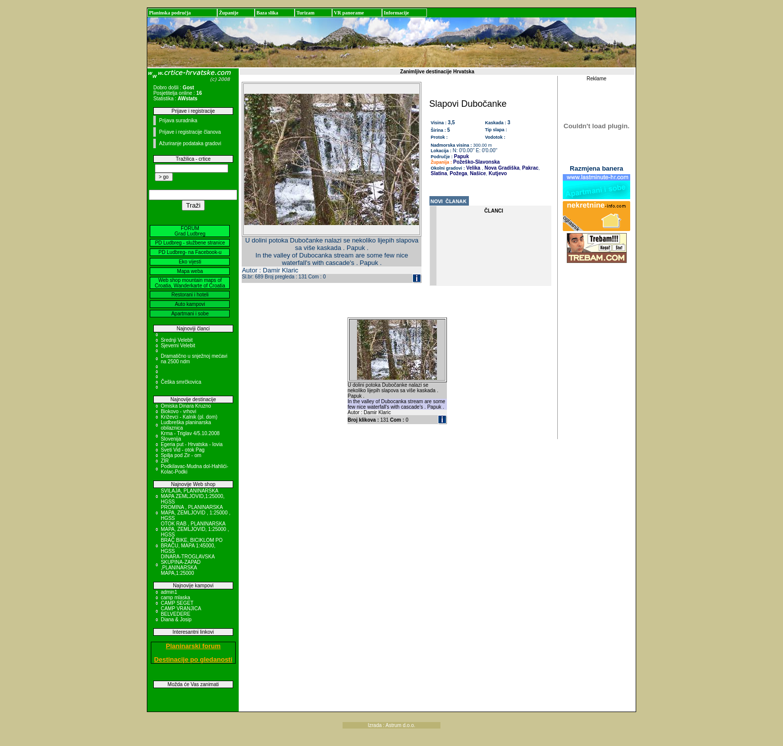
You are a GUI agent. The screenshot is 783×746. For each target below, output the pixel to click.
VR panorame (349, 12)
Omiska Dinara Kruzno (186, 406)
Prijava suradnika (178, 120)
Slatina (439, 173)
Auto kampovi (190, 304)
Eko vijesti (190, 261)
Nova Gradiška (501, 168)
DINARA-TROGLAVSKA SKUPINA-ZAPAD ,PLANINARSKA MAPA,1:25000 (188, 565)
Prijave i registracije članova (190, 132)
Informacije (396, 12)
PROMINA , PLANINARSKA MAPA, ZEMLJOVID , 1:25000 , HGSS (195, 512)
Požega (457, 173)
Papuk (461, 156)
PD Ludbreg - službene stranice (190, 243)
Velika (473, 168)
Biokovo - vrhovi (178, 411)
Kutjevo (497, 173)
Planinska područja (170, 12)
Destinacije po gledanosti (193, 659)
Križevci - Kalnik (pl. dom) (189, 417)
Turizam (305, 12)
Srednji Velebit (177, 340)
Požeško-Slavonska (476, 162)
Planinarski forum (193, 646)
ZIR (165, 461)
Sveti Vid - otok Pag (183, 450)
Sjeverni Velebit (178, 345)
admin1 (169, 592)
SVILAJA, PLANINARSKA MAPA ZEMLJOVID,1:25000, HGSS (193, 496)
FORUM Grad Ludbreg (190, 231)
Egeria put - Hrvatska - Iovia (192, 444)
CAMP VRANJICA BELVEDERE (181, 611)
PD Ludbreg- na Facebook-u (189, 252)
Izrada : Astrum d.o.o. (391, 725)
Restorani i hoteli (189, 294)
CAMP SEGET (177, 603)
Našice (477, 173)
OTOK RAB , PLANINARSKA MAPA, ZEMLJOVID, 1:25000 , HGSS (195, 529)
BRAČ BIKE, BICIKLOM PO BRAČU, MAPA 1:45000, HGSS (192, 545)
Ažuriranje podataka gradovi (190, 143)
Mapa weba (190, 271)
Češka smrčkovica (181, 382)
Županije (228, 12)
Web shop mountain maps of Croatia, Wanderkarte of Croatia (190, 282)
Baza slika (267, 12)
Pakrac (530, 168)
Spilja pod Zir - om (181, 455)
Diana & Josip (176, 619)
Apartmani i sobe (190, 313)
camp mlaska (175, 597)
